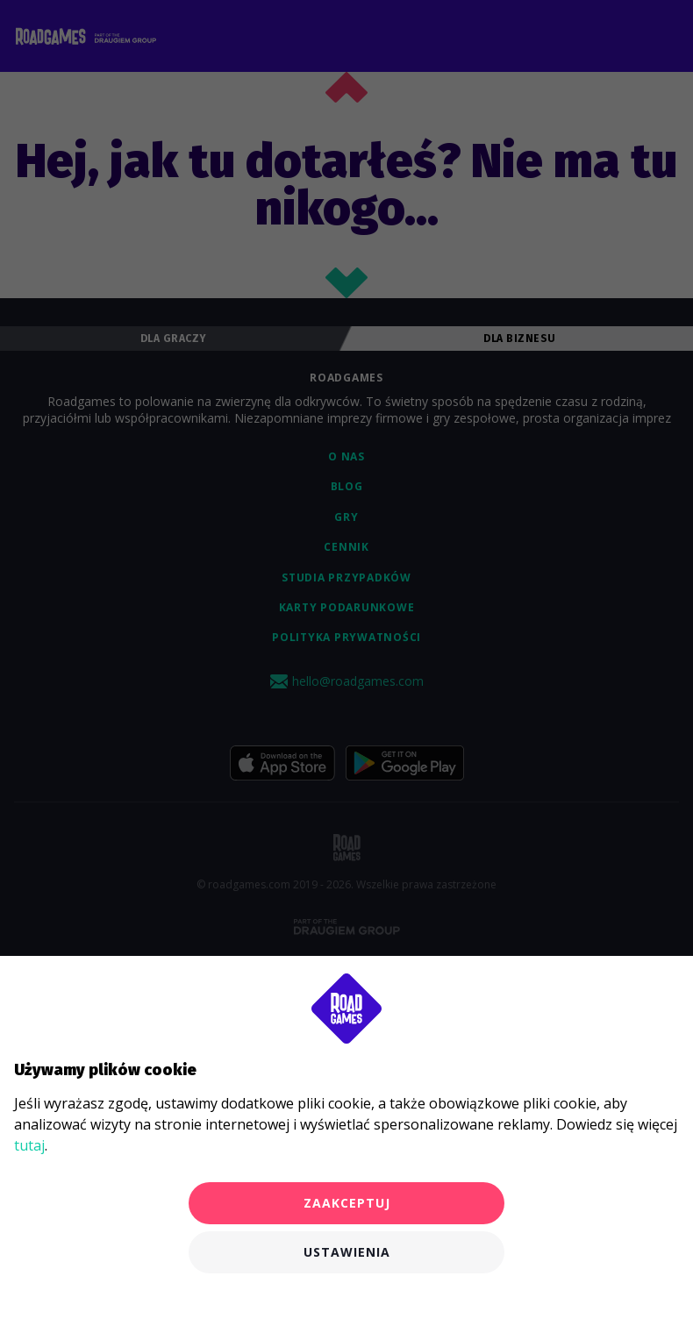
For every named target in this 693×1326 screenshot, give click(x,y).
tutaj (29, 1145)
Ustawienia (347, 1252)
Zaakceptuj (347, 1202)
